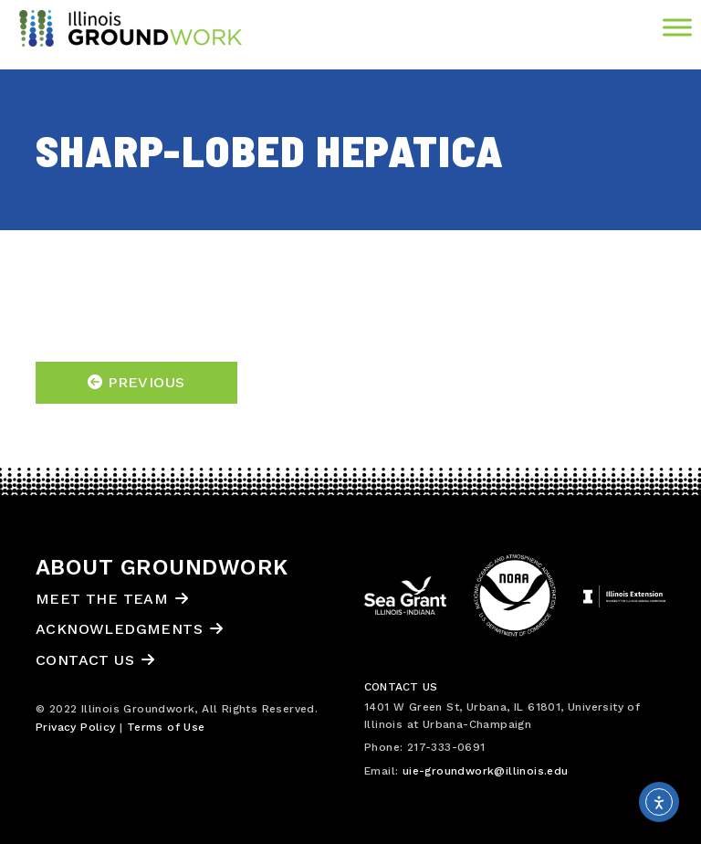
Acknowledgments (119, 629)
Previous (136, 382)
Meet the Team (102, 598)
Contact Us (85, 660)
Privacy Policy (76, 727)
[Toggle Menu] (677, 27)
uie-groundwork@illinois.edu (486, 771)
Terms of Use (166, 727)
